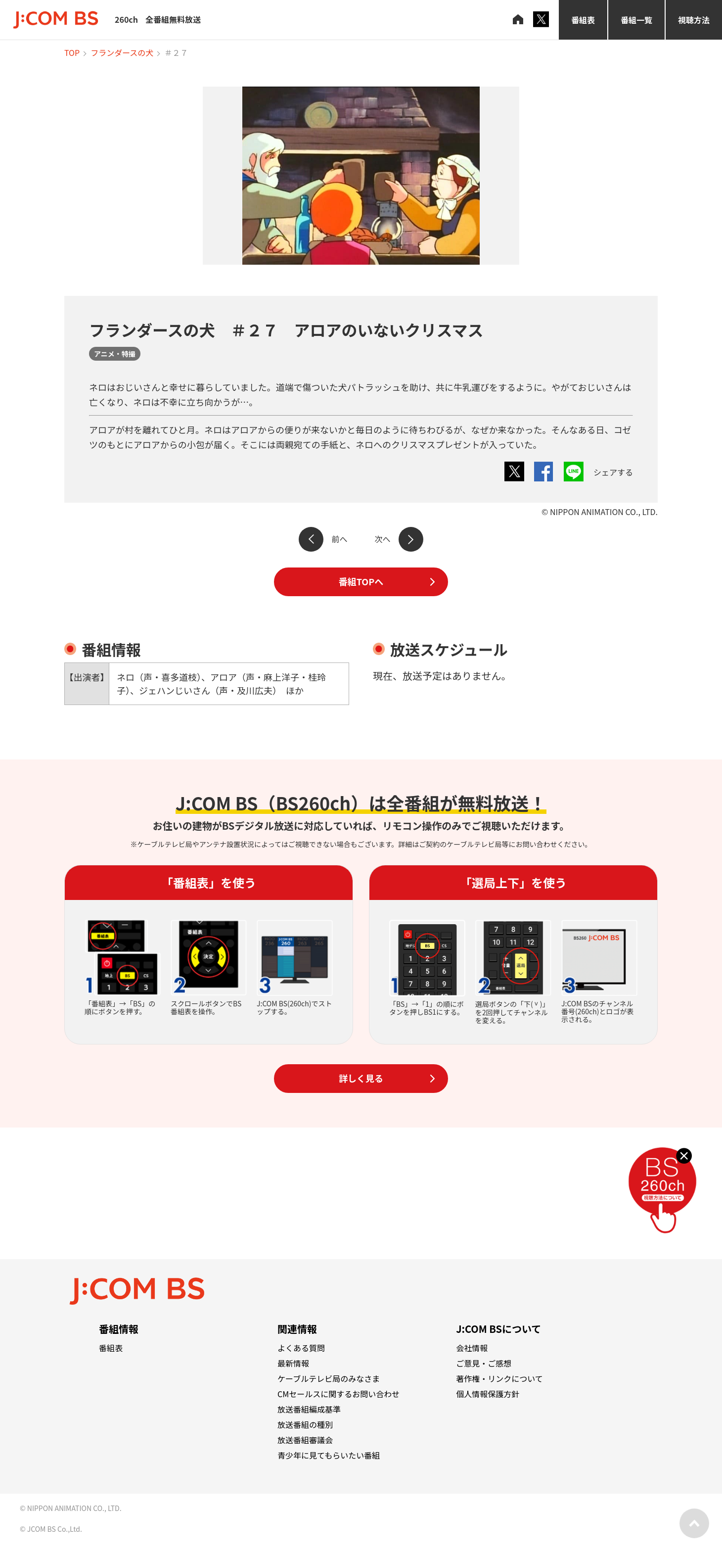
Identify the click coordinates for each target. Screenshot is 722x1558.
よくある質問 (301, 1348)
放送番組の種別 (305, 1424)
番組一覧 (636, 20)
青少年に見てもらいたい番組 (328, 1455)
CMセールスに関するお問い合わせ (338, 1394)
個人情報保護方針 (487, 1394)
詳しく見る (361, 1078)
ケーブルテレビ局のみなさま (328, 1378)
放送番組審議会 (305, 1440)
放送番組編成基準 (309, 1409)
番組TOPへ (361, 581)
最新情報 (293, 1363)
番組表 (583, 20)
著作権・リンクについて (499, 1378)
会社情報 (472, 1348)
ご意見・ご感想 (483, 1363)
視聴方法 (694, 20)
